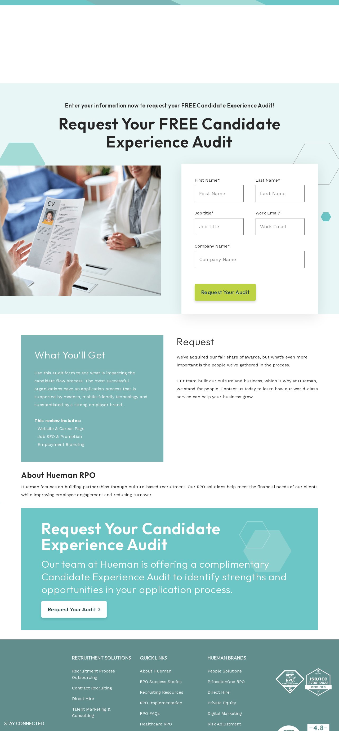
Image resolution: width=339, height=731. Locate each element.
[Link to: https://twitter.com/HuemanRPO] (301, 718)
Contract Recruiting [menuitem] (92, 651)
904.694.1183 (22, 659)
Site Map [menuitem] (81, 718)
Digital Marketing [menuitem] (225, 677)
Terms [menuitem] (33, 718)
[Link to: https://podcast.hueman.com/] (331, 718)
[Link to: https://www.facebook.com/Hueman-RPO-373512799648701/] (259, 718)
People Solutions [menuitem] (225, 634)
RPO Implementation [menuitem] (161, 666)
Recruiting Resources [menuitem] (161, 655)
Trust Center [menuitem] (55, 718)
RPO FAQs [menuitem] (150, 677)
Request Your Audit (74, 572)
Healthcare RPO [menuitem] (156, 687)
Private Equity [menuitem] (222, 666)
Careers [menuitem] (107, 715)
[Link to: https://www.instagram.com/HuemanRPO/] (287, 718)
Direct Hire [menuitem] (83, 662)
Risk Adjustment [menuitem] (224, 687)
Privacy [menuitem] (11, 718)
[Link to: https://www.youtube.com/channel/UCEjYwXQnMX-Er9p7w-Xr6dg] (317, 718)
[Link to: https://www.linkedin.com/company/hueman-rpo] (272, 718)
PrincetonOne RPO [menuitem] (226, 645)
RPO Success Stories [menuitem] (161, 645)
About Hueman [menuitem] (155, 634)
